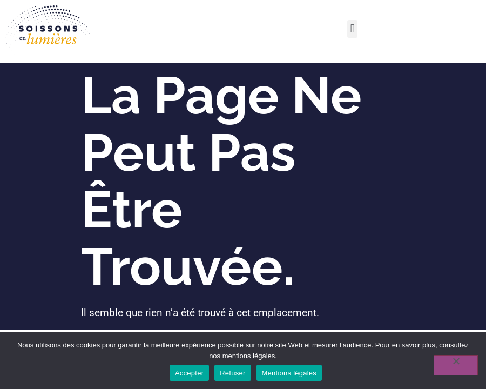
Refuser (232, 373)
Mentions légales (289, 373)
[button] (352, 29)
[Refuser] (456, 365)
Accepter (189, 373)
